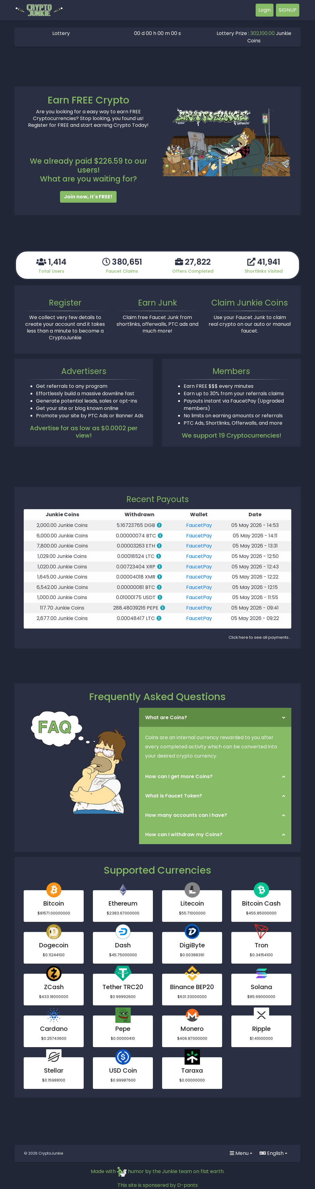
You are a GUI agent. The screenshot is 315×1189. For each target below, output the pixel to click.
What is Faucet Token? (173, 795)
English (272, 1153)
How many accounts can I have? (186, 815)
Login (264, 10)
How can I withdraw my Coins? (183, 834)
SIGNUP (288, 10)
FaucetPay (199, 525)
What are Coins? (166, 717)
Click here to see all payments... (260, 637)
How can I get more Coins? (179, 776)
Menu (239, 1153)
